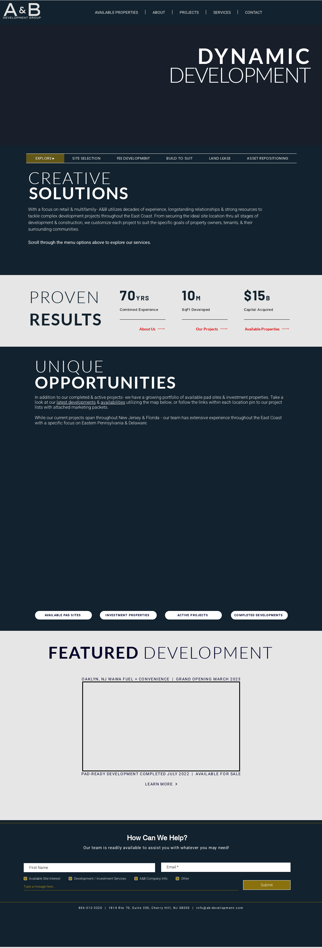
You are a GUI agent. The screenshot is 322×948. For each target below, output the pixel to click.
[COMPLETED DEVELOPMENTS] (259, 615)
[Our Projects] (205, 329)
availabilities (113, 402)
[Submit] (267, 885)
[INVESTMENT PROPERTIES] (128, 615)
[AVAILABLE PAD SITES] (63, 615)
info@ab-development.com (219, 908)
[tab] (45, 158)
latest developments (76, 402)
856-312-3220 (90, 908)
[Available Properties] (267, 329)
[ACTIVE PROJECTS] (193, 615)
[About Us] (143, 329)
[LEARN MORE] (161, 784)
